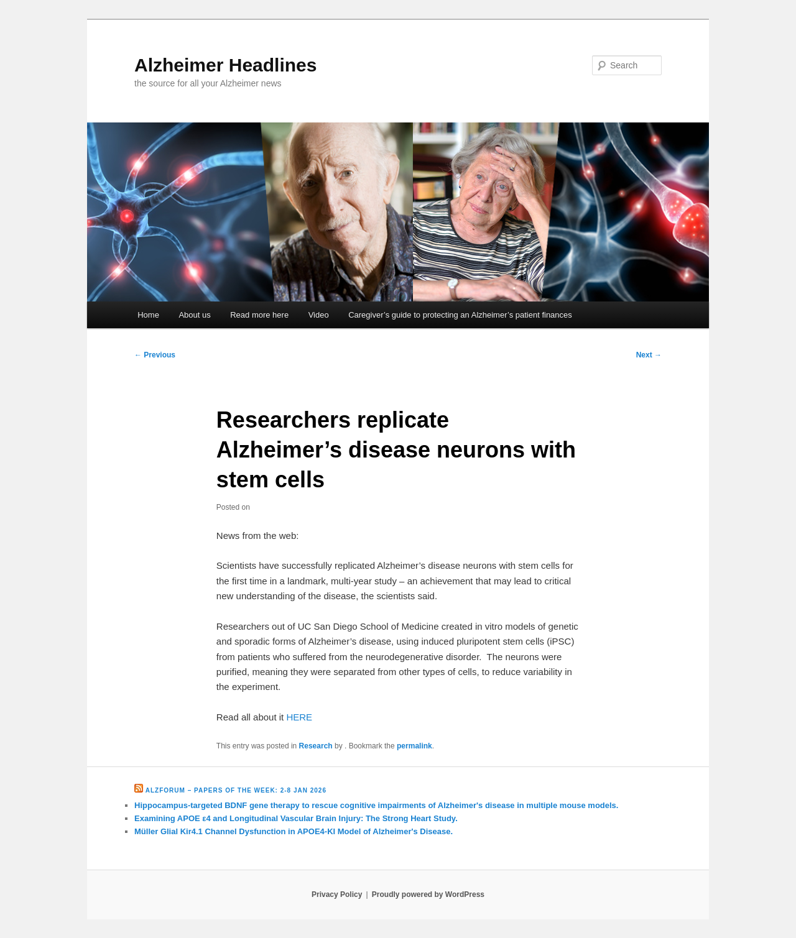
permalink (414, 746)
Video (318, 315)
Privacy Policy (337, 894)
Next (649, 355)
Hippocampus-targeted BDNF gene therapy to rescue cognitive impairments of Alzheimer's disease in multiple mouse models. (376, 805)
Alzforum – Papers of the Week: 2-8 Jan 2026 (236, 790)
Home (148, 315)
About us (194, 315)
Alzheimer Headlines (225, 65)
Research (316, 746)
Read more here (259, 315)
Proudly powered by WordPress (428, 894)
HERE (299, 717)
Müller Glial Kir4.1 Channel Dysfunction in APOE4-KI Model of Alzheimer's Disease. (293, 831)
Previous (154, 355)
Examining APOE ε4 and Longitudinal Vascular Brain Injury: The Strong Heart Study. (296, 818)
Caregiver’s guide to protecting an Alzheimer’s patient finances (460, 315)
